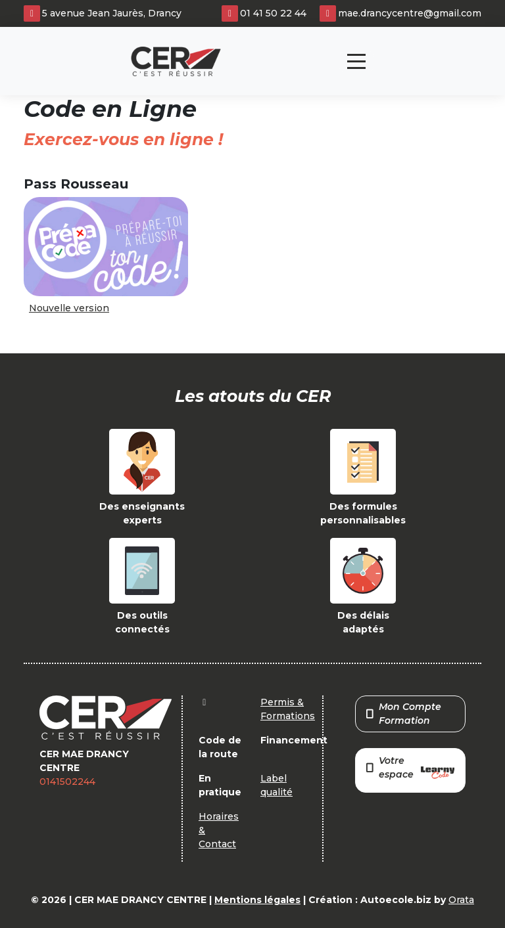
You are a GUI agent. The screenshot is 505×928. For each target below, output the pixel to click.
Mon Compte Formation (403, 713)
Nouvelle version (69, 308)
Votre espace (410, 769)
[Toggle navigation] (356, 61)
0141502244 (67, 781)
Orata (461, 900)
